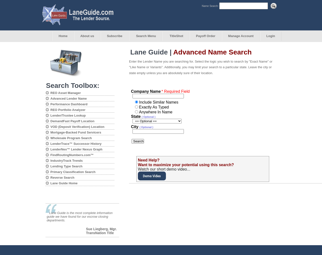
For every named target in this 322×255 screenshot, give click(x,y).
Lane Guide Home (64, 183)
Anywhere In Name (155, 112)
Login (270, 36)
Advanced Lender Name (68, 98)
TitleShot (176, 36)
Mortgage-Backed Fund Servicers (75, 132)
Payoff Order (205, 36)
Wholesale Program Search (71, 138)
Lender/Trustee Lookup (68, 115)
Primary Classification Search (73, 172)
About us (87, 36)
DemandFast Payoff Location (72, 121)
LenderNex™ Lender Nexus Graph (76, 149)
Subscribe (114, 36)
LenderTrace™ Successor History (76, 144)
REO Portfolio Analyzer (68, 110)
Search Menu (145, 36)
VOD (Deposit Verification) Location (77, 127)
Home (63, 36)
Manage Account (241, 36)
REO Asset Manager (65, 93)
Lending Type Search (66, 166)
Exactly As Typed (154, 107)
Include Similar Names (158, 102)
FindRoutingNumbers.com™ (72, 155)
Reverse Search (62, 177)
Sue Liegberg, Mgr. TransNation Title (101, 231)
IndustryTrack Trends (66, 160)
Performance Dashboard (69, 104)
